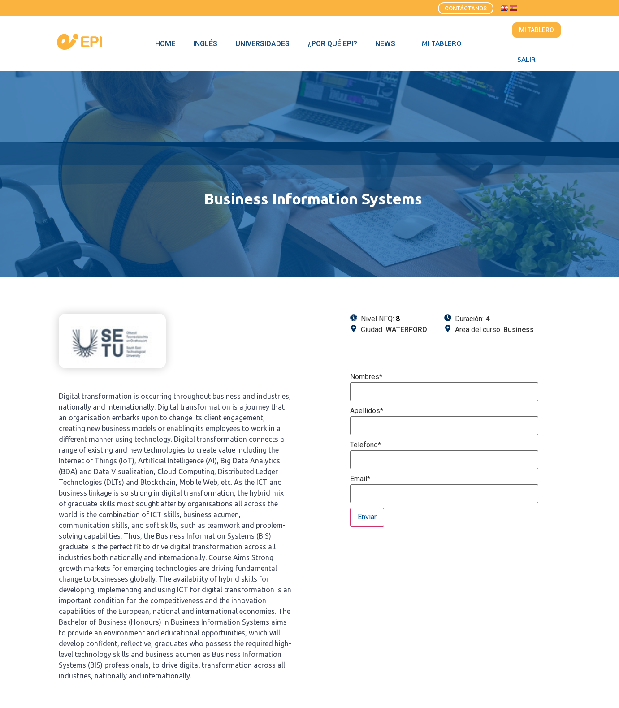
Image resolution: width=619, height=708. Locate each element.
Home (165, 43)
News (385, 43)
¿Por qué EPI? (332, 43)
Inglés (205, 43)
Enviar (367, 517)
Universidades (262, 43)
